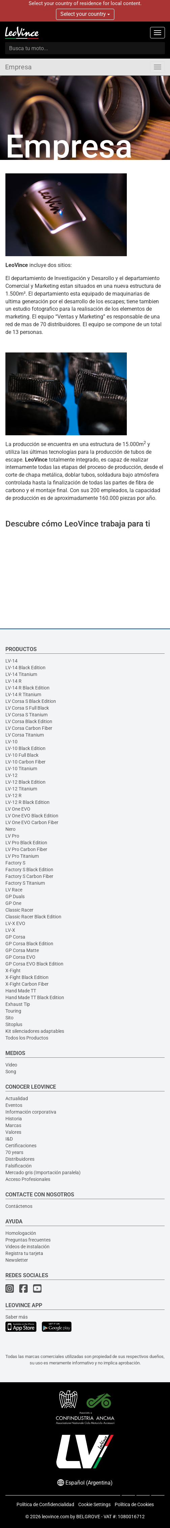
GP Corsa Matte (22, 950)
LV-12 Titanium (21, 788)
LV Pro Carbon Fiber (26, 849)
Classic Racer (19, 910)
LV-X (10, 930)
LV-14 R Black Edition (27, 687)
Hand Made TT (20, 990)
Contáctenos (18, 1206)
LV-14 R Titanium (23, 694)
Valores (13, 1132)
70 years (14, 1152)
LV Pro (12, 836)
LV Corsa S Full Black (27, 708)
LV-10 (11, 741)
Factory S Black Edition (29, 869)
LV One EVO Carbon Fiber (31, 822)
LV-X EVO (15, 923)
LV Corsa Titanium (24, 735)
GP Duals (15, 896)
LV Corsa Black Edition (28, 721)
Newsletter (16, 1260)
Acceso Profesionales (27, 1179)
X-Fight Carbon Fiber (27, 984)
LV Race (13, 889)
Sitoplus (13, 1024)
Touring (13, 1011)
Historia (13, 1118)
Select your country (85, 14)
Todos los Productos (26, 1038)
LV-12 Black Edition (25, 782)
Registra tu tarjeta (24, 1253)
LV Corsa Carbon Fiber (28, 728)
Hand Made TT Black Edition (34, 997)
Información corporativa (30, 1112)
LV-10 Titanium (21, 768)
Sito (9, 1017)
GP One (13, 903)
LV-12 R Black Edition (27, 802)
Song (10, 1071)
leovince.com (55, 1516)
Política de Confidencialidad (45, 1504)
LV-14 (11, 661)
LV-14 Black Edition (25, 667)
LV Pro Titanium (22, 856)
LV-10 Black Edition (25, 748)
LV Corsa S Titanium (26, 714)
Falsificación (18, 1165)
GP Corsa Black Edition (29, 943)
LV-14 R (13, 681)
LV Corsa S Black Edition (30, 701)
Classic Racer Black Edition (33, 916)
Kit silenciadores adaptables (34, 1031)
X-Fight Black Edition (27, 977)
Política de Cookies (134, 1504)
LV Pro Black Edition (26, 842)
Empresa (18, 67)
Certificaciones (20, 1145)
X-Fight (13, 970)
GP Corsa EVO (20, 957)
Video (11, 1064)
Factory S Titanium (25, 883)
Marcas (13, 1125)
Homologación (20, 1233)
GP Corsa (15, 937)
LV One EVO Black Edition (31, 815)
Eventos (13, 1105)
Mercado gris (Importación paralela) (43, 1172)
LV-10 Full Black (21, 755)
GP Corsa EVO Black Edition (34, 963)
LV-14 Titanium (21, 674)
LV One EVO (17, 809)
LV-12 (11, 775)
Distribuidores (19, 1159)
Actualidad (16, 1098)
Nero (10, 829)
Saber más (16, 1317)
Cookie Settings (94, 1504)
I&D (9, 1139)
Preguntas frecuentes (28, 1240)
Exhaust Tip (17, 1004)
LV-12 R (13, 795)
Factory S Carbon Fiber (29, 876)
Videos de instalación (27, 1246)
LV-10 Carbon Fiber (25, 762)
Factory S (15, 862)
